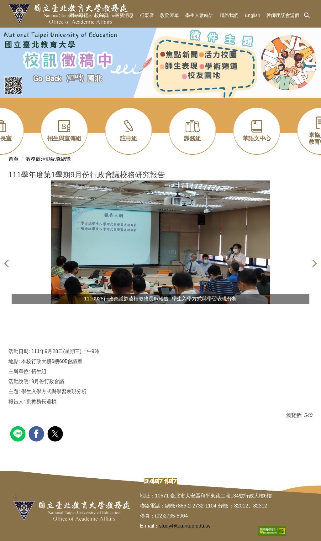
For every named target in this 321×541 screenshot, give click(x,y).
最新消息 (124, 15)
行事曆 (147, 15)
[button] (307, 15)
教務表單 (169, 15)
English (252, 15)
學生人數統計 (199, 15)
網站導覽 (78, 15)
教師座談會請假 (282, 15)
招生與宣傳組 (64, 138)
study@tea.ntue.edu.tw (185, 525)
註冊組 (128, 138)
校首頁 (101, 15)
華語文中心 (257, 138)
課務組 (192, 138)
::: (61, 15)
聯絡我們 (229, 15)
